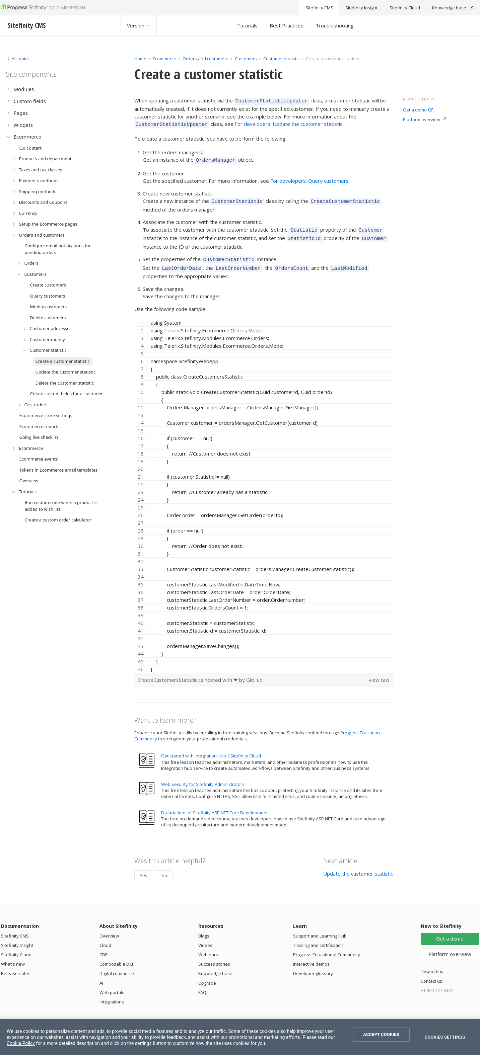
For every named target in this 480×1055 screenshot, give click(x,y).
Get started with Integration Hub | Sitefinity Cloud (211, 748)
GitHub (254, 671)
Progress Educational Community (326, 947)
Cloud (105, 937)
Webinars (208, 947)
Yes (143, 868)
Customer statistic (281, 59)
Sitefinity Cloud (16, 947)
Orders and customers (205, 59)
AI (101, 975)
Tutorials (247, 25)
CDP (103, 947)
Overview (109, 928)
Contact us (431, 973)
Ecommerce (164, 59)
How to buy (432, 964)
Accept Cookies (381, 1034)
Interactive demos (311, 956)
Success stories (214, 956)
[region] (263, 488)
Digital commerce (116, 965)
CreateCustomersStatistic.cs (171, 671)
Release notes (15, 965)
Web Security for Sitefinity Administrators (203, 776)
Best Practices (286, 25)
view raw (379, 671)
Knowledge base (215, 965)
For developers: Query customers (309, 177)
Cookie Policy (21, 1043)
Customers (246, 59)
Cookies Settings (445, 1037)
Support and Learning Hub (320, 928)
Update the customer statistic (358, 865)
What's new (13, 956)
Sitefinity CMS (15, 928)
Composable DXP (117, 956)
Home (140, 59)
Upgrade (207, 975)
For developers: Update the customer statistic (288, 122)
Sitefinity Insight (17, 937)
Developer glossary (313, 965)
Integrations (111, 994)
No (164, 868)
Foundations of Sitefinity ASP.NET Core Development (214, 805)
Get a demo (418, 110)
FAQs (203, 984)
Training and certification (318, 937)
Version (138, 25)
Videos (205, 937)
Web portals (111, 984)
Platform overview (424, 120)
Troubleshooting (335, 25)
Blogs (203, 928)
